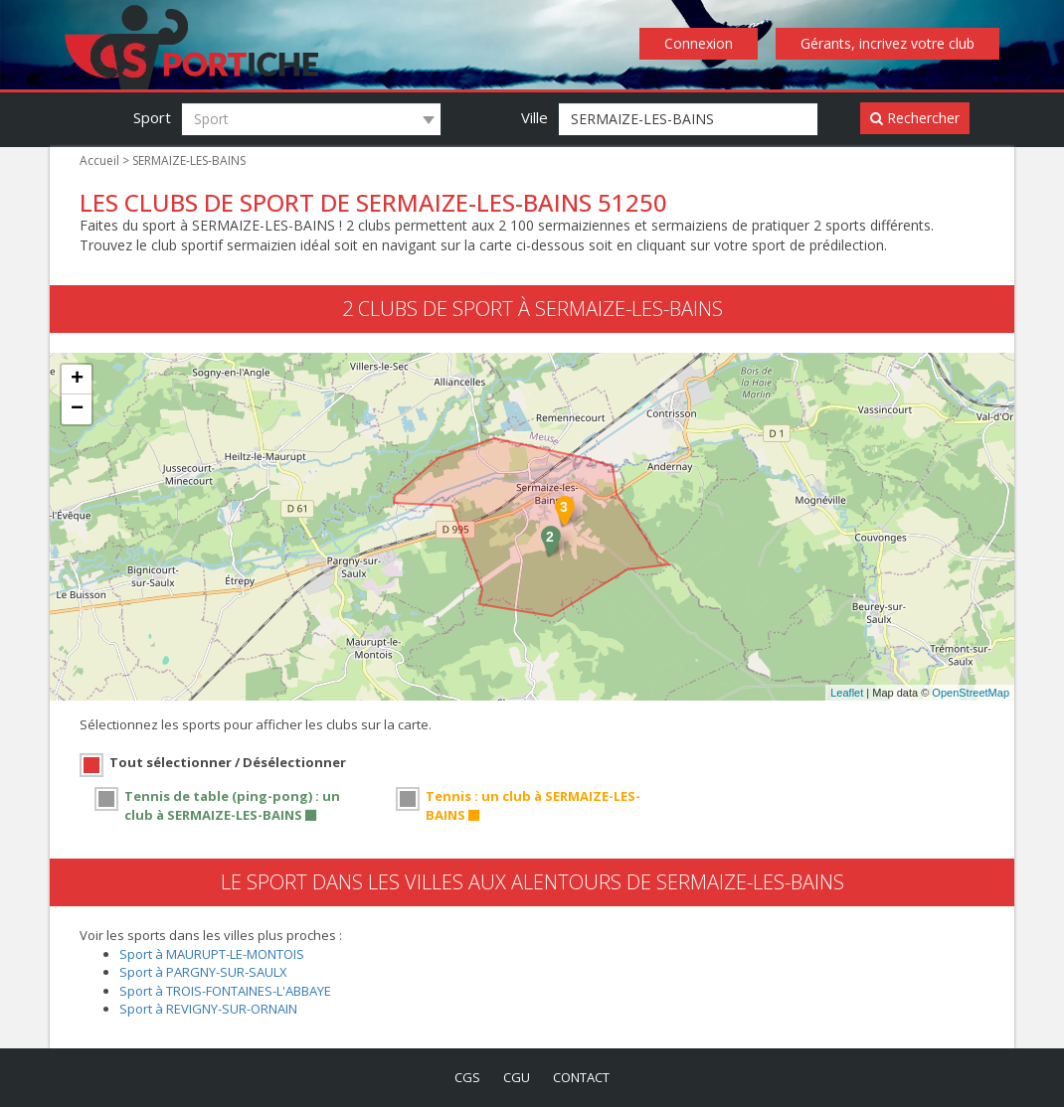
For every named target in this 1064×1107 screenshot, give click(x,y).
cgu (515, 1076)
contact (584, 1076)
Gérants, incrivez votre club (890, 44)
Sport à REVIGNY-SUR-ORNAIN (213, 1008)
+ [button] (77, 380)
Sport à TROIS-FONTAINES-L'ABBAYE (232, 990)
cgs (463, 1076)
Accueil (99, 161)
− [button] (77, 410)
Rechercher (915, 118)
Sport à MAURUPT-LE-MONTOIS (215, 953)
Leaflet (846, 694)
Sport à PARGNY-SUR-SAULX (207, 971)
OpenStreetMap (970, 694)
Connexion (704, 44)
